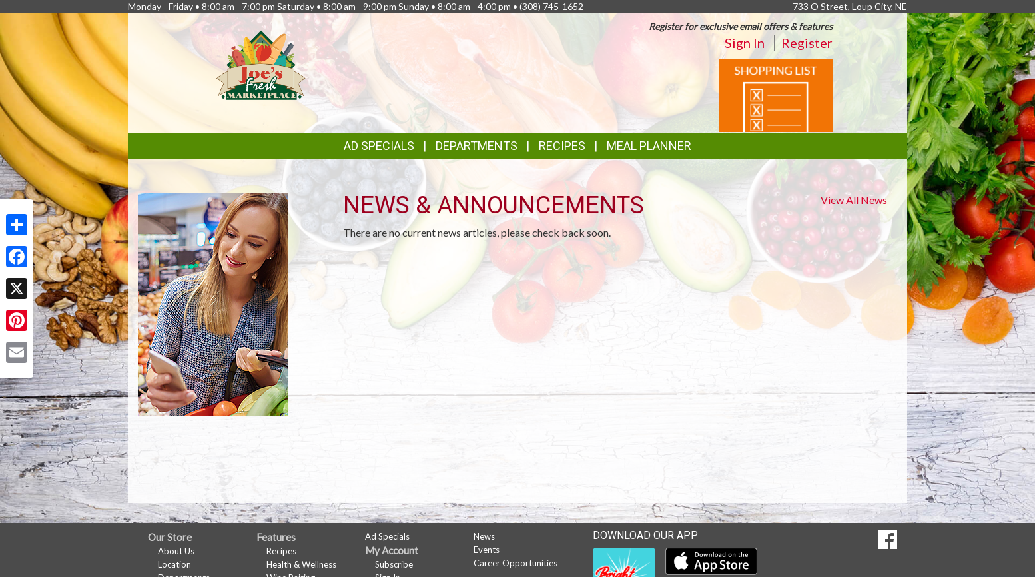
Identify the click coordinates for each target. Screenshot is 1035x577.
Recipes (562, 146)
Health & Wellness (301, 564)
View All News (854, 199)
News (484, 536)
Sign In (745, 43)
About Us (176, 551)
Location (174, 564)
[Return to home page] (261, 63)
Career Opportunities (515, 563)
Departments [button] (477, 146)
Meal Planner (649, 146)
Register (807, 43)
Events (487, 549)
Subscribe (394, 564)
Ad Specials (379, 146)
